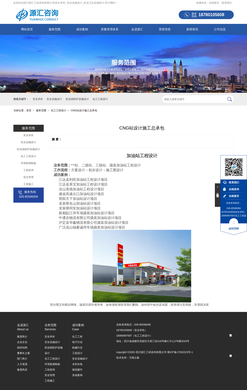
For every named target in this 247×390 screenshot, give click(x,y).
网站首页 (27, 29)
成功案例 (82, 29)
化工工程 (77, 336)
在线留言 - (215, 2)
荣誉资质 (165, 29)
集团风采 (22, 369)
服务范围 (54, 29)
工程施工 (28, 184)
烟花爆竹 (77, 369)
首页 (28, 110)
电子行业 (77, 342)
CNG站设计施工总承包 (84, 110)
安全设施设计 (28, 142)
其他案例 (77, 375)
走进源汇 (137, 29)
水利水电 (77, 364)
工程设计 (77, 353)
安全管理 (28, 177)
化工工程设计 (58, 110)
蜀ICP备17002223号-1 (180, 352)
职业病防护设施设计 (28, 149)
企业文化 (22, 342)
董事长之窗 (23, 353)
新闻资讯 (192, 29)
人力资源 (22, 364)
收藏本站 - (202, 2)
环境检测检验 (28, 163)
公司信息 (220, 29)
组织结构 (22, 347)
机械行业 (77, 347)
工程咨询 (28, 170)
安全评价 (28, 135)
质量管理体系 (109, 29)
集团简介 (22, 336)
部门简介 (22, 358)
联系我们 (227, 2)
